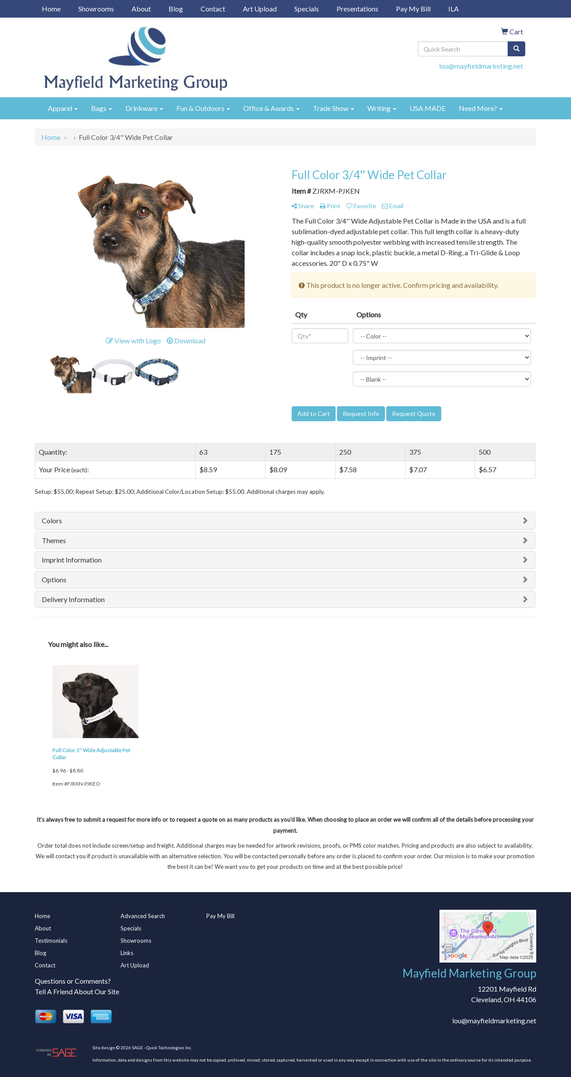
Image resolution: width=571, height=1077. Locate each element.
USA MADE (428, 108)
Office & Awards (271, 108)
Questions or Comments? (73, 981)
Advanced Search (143, 915)
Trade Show (333, 108)
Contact (213, 8)
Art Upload (260, 8)
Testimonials (51, 940)
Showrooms (96, 8)
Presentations (357, 8)
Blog (175, 8)
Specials (306, 8)
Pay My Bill (413, 8)
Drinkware (144, 108)
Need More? (481, 108)
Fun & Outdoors (203, 108)
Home (51, 8)
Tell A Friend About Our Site (77, 991)
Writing (381, 108)
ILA (453, 8)
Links (127, 952)
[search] (516, 48)
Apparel (63, 108)
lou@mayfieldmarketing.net (481, 66)
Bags (101, 108)
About (141, 8)
